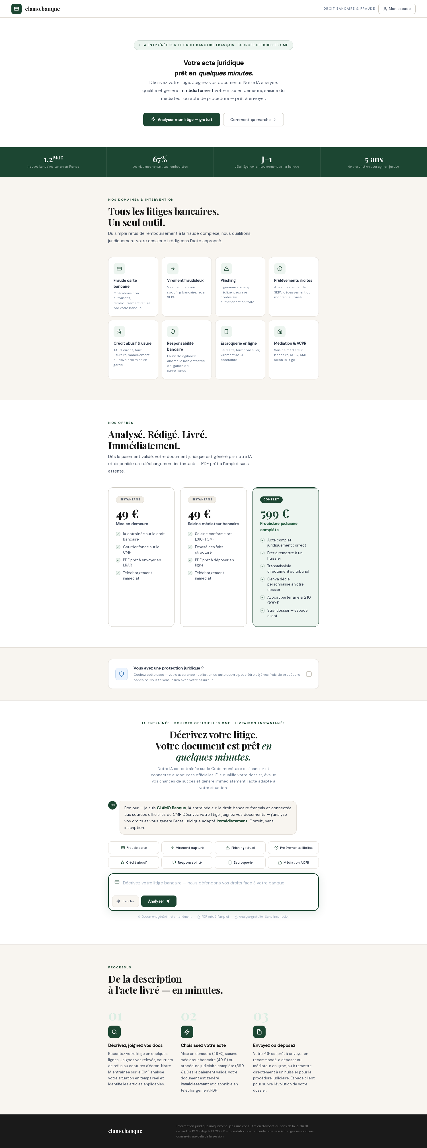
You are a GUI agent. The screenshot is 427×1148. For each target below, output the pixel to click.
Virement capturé (187, 848)
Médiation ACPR (293, 863)
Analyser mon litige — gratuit (181, 119)
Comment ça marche (253, 119)
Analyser (159, 901)
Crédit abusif (133, 863)
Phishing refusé (240, 848)
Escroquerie (240, 863)
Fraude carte (134, 848)
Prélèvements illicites (293, 848)
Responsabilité (187, 863)
